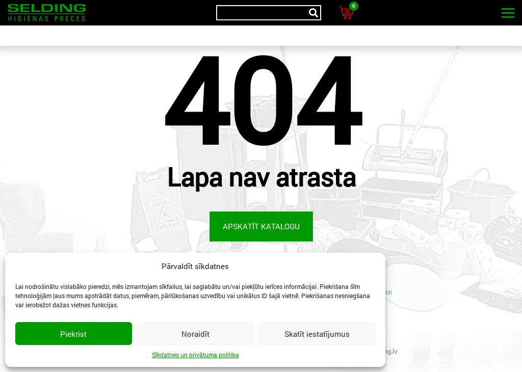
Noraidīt (195, 334)
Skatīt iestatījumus (317, 334)
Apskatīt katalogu (261, 226)
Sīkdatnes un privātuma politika (195, 355)
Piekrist (73, 334)
